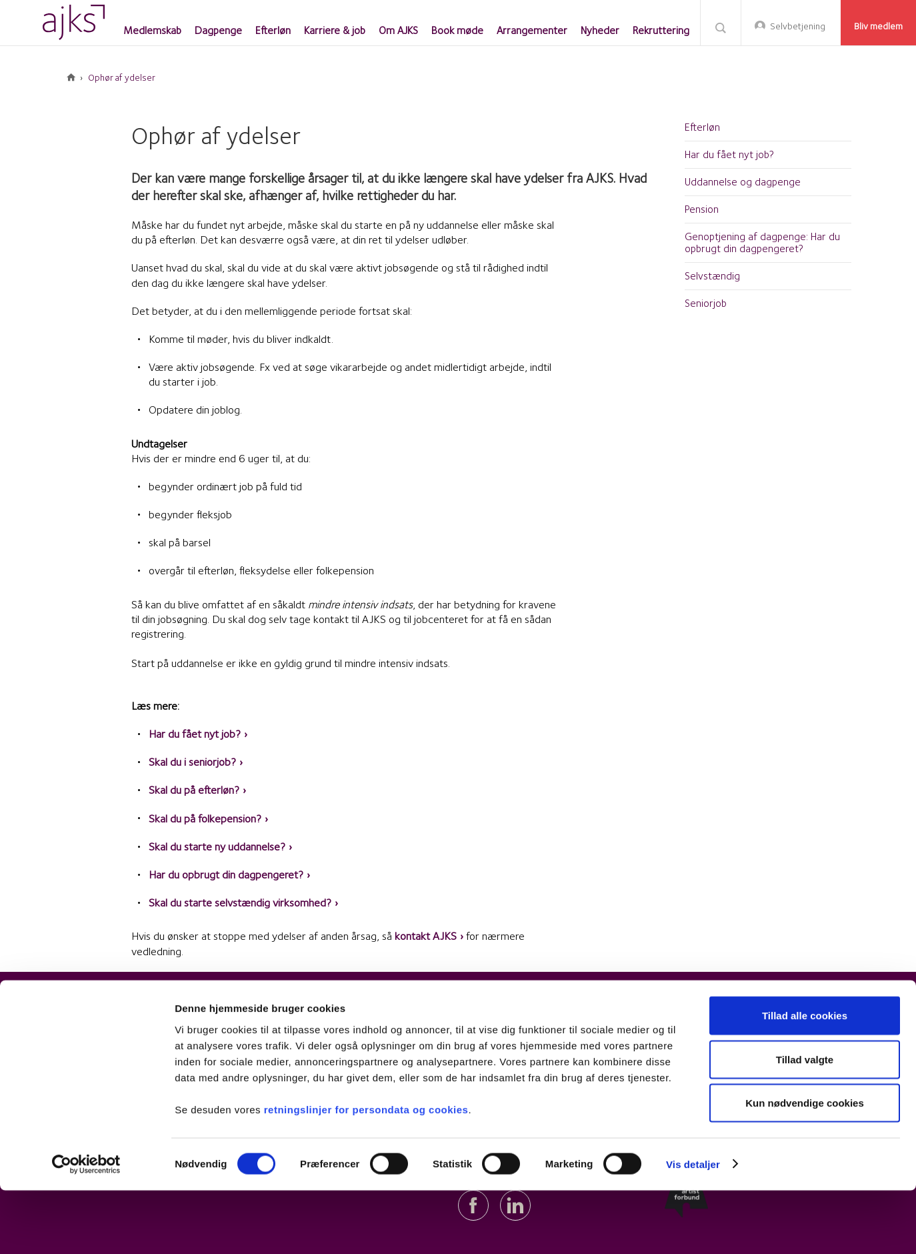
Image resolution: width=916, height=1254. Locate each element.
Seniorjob (706, 303)
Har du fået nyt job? (195, 733)
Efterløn (702, 127)
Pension (702, 209)
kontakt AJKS (426, 936)
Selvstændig (712, 275)
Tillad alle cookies (804, 1079)
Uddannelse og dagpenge (743, 181)
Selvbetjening (797, 26)
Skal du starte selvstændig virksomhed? (240, 902)
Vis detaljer (693, 1227)
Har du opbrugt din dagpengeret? (226, 874)
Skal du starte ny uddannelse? (217, 846)
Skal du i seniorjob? (192, 761)
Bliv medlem (878, 26)
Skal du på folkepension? (205, 818)
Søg (721, 27)
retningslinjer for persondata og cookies (366, 1172)
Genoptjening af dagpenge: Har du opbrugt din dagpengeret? (762, 242)
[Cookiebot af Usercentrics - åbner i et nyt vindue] (86, 1228)
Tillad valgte (804, 1123)
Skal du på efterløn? (194, 789)
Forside (71, 77)
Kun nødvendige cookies (804, 1166)
